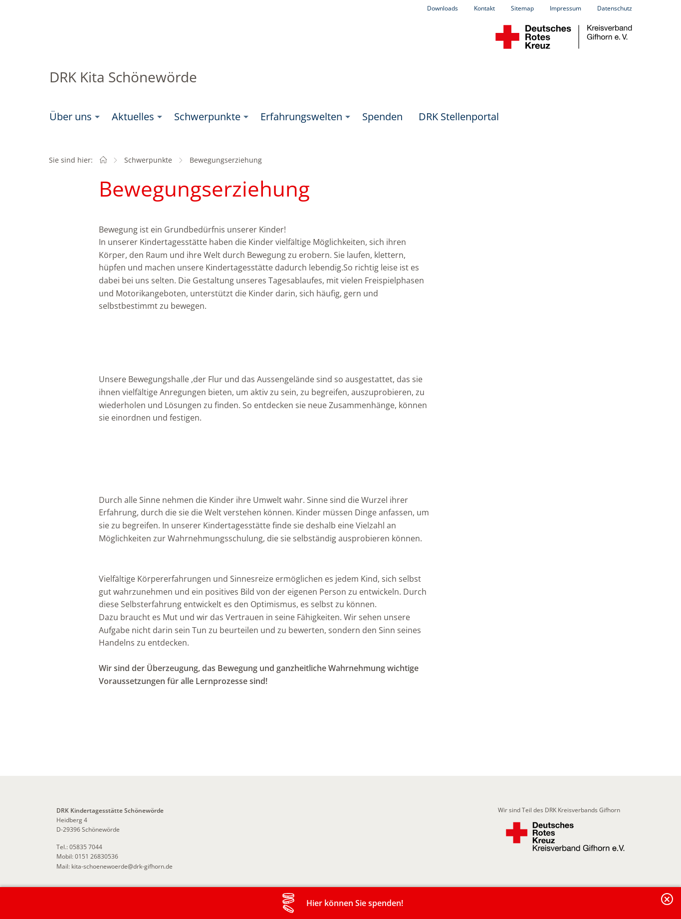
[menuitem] (72, 117)
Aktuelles (133, 116)
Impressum (565, 8)
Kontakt (484, 8)
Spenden (382, 116)
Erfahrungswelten (301, 116)
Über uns (70, 116)
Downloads (442, 8)
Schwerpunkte (207, 116)
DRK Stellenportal (459, 116)
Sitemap (522, 8)
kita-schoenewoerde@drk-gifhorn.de (122, 866)
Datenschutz (614, 8)
